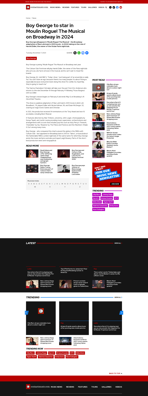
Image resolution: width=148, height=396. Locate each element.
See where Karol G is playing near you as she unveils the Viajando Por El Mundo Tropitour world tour (114, 106)
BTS (116, 198)
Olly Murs (96, 194)
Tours (83, 7)
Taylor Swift (108, 202)
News (34, 18)
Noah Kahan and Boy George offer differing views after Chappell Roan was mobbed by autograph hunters (46, 156)
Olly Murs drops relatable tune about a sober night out (114, 87)
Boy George (31, 58)
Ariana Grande (106, 198)
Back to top (115, 370)
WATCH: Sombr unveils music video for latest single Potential (114, 135)
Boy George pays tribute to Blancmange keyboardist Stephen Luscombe (78, 169)
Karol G (96, 198)
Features (75, 7)
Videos (101, 7)
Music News (55, 7)
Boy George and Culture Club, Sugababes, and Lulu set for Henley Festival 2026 (78, 154)
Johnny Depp (108, 194)
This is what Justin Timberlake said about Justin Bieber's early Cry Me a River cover (107, 270)
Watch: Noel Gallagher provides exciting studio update (114, 153)
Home (28, 18)
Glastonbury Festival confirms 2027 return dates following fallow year (114, 126)
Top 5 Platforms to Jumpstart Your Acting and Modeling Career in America (74, 267)
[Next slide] (121, 309)
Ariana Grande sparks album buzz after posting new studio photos (114, 96)
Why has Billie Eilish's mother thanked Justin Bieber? (112, 144)
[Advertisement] (107, 46)
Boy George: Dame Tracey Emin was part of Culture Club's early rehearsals (46, 169)
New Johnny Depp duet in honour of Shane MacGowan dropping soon (113, 116)
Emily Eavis (114, 206)
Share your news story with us (111, 2)
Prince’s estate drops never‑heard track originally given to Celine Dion (81, 280)
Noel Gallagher (98, 209)
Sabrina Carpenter (100, 206)
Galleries (92, 7)
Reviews (65, 7)
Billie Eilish (97, 202)
